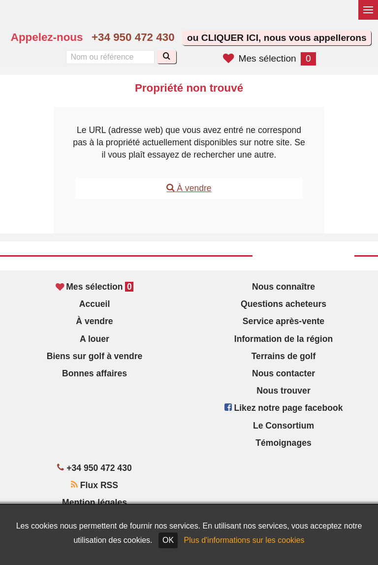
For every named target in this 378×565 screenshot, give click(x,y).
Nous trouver (283, 391)
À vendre (188, 188)
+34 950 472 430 (133, 37)
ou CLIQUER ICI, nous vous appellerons (277, 38)
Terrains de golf (284, 356)
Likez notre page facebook (283, 408)
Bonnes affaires (94, 373)
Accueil (94, 304)
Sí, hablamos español (235, 17)
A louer (94, 339)
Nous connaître (283, 287)
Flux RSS (94, 485)
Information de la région (283, 339)
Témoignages (283, 443)
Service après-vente (283, 321)
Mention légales (94, 502)
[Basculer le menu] (368, 10)
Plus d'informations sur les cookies (244, 540)
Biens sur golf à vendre (95, 356)
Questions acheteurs (283, 304)
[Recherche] (166, 57)
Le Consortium (283, 426)
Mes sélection (269, 58)
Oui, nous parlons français (257, 17)
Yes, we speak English (215, 17)
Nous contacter (283, 373)
